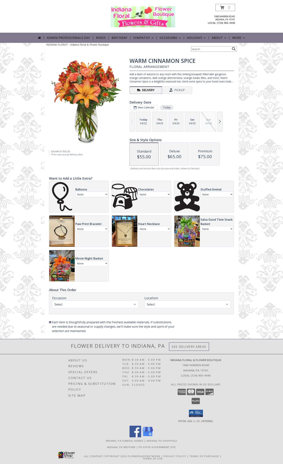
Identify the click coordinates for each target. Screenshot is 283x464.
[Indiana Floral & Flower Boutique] (143, 16)
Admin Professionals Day (68, 38)
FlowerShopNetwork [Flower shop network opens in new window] (144, 456)
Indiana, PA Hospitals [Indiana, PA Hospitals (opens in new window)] (162, 440)
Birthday (119, 38)
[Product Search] (210, 49)
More (239, 38)
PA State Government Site (157, 447)
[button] (225, 7)
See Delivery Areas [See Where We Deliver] (189, 347)
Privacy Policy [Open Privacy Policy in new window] (175, 456)
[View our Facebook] (135, 436)
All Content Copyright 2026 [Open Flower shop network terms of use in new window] (105, 456)
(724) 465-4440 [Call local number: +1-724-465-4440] (226, 23)
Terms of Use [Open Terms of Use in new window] (153, 458)
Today (167, 107)
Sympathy (143, 38)
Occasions (171, 38)
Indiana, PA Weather (121, 447)
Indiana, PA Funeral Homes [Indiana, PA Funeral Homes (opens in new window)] (125, 440)
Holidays (197, 38)
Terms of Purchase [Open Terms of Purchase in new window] (204, 456)
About (219, 38)
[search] (234, 49)
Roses (101, 38)
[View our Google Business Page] (147, 436)
